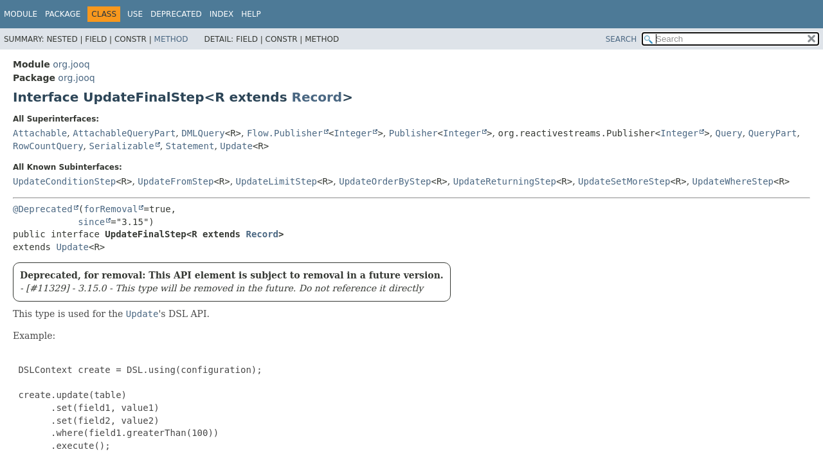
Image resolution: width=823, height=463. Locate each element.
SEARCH (621, 39)
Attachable (40, 133)
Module (20, 14)
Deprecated (176, 14)
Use (135, 14)
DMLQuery (202, 133)
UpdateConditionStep (64, 181)
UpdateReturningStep (504, 181)
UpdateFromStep (175, 181)
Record (317, 97)
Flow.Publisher (285, 133)
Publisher (413, 133)
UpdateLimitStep (276, 181)
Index (222, 14)
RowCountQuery (48, 146)
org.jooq (71, 64)
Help (251, 14)
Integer (353, 133)
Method (171, 39)
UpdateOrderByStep (385, 181)
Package (62, 14)
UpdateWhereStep (732, 181)
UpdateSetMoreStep (624, 181)
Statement (190, 146)
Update (236, 146)
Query (729, 133)
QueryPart (772, 133)
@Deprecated (43, 209)
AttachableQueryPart (124, 133)
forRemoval (111, 209)
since (91, 222)
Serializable (121, 146)
